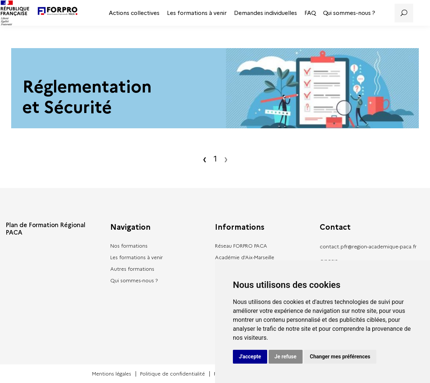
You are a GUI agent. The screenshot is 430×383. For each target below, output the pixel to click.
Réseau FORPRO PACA (241, 246)
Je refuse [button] (286, 357)
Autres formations (132, 269)
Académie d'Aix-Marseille (244, 257)
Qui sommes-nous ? (349, 13)
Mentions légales (111, 374)
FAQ (310, 13)
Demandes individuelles (265, 13)
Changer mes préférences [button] (340, 357)
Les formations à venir (197, 13)
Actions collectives (134, 13)
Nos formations (129, 246)
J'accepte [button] (250, 357)
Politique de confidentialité (172, 374)
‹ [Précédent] (204, 158)
